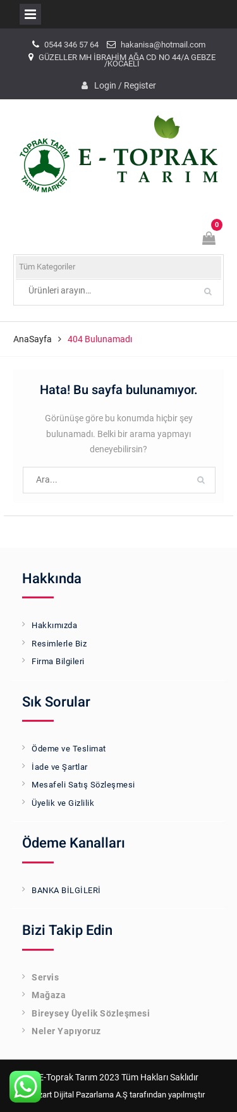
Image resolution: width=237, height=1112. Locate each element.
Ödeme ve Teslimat (69, 748)
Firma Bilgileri (58, 661)
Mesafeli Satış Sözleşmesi (83, 784)
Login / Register (125, 85)
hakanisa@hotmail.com (163, 44)
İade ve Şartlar (60, 767)
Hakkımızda (54, 625)
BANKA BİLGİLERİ (66, 890)
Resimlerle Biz (59, 643)
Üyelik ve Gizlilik (63, 803)
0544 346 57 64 (71, 44)
